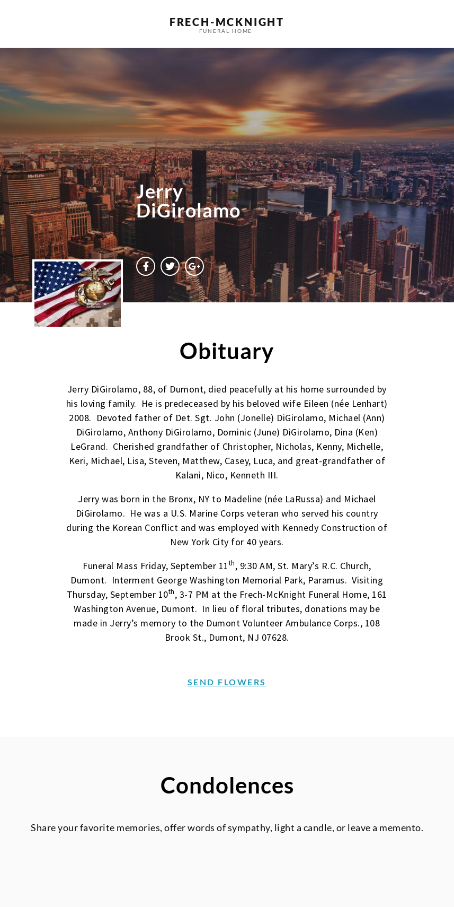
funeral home (226, 31)
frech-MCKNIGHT (227, 21)
